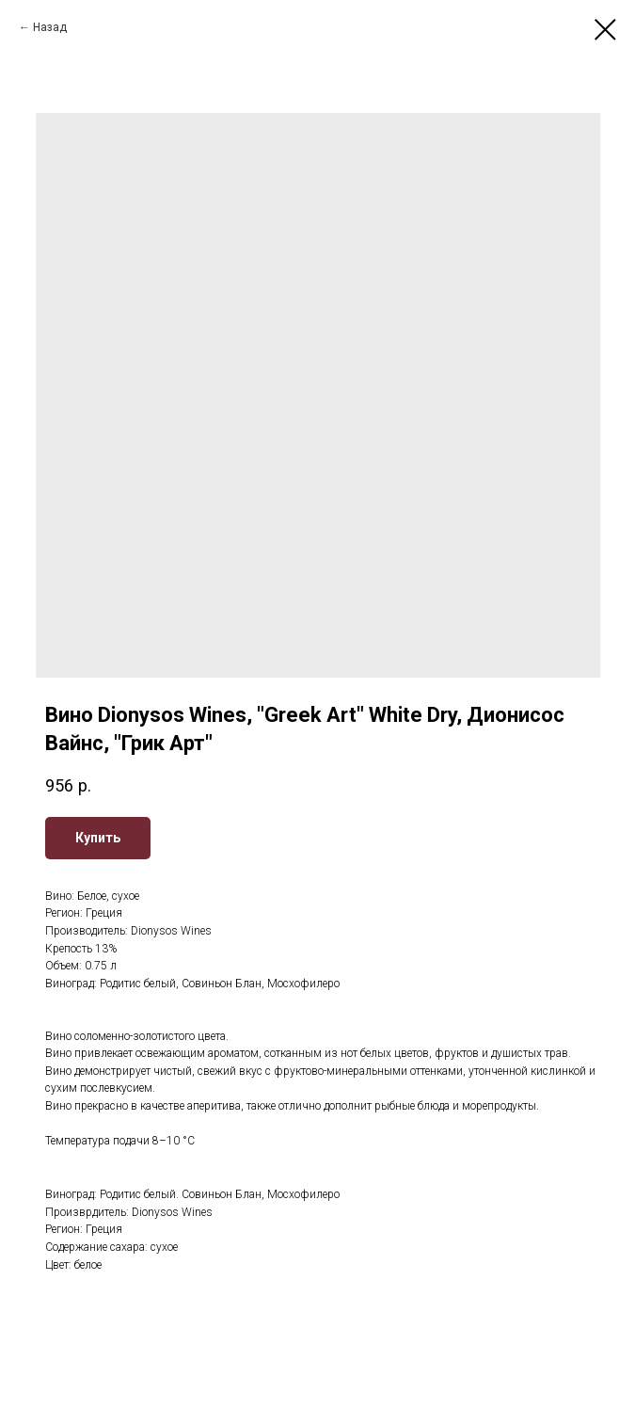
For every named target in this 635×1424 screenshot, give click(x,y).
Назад (50, 27)
